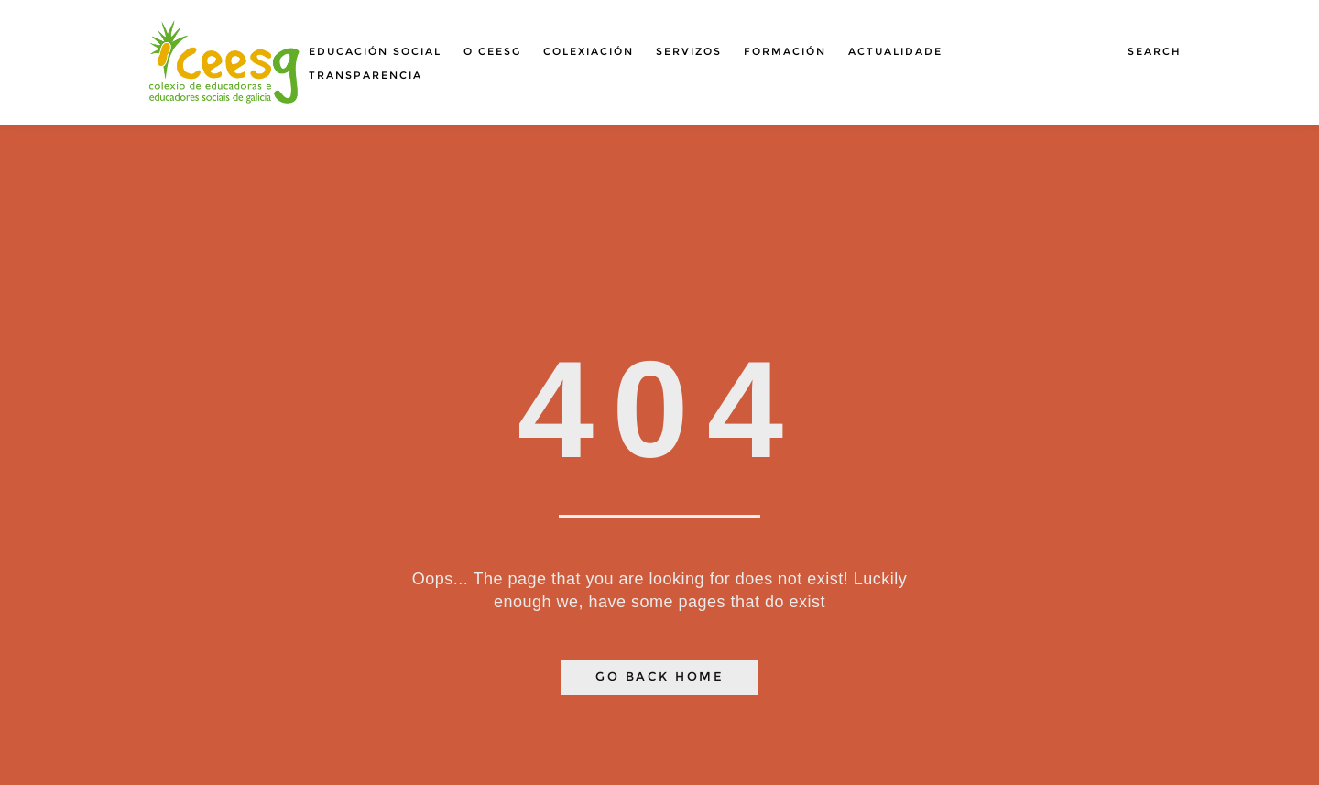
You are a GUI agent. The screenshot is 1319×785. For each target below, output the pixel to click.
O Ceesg (492, 51)
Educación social (375, 51)
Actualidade (895, 51)
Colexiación (588, 51)
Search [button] (1155, 51)
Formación (785, 51)
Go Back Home (659, 676)
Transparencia (365, 75)
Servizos (689, 51)
